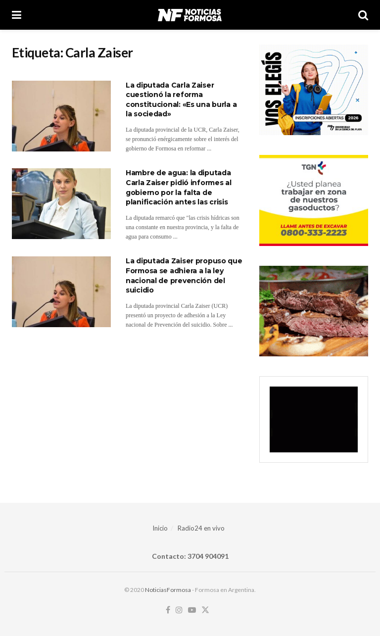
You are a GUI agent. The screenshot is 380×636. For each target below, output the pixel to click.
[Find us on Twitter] (205, 610)
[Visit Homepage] (190, 15)
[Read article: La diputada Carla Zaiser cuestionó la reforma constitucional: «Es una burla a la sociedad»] (61, 116)
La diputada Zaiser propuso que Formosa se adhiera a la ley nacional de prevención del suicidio (184, 275)
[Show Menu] (16, 15)
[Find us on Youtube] (192, 610)
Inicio (160, 528)
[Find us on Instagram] (179, 610)
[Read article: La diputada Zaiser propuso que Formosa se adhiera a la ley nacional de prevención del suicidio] (61, 291)
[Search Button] (363, 15)
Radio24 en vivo (201, 528)
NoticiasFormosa (168, 589)
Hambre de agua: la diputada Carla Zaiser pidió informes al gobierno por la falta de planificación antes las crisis (179, 187)
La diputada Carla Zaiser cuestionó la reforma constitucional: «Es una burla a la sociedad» (181, 100)
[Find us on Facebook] (168, 610)
